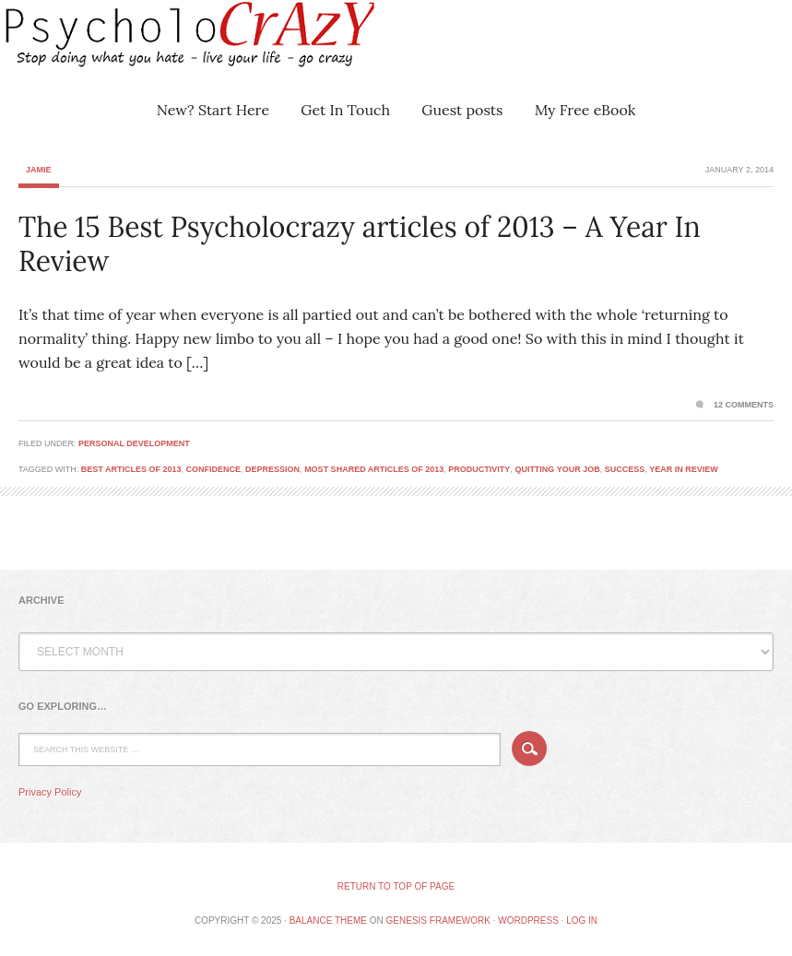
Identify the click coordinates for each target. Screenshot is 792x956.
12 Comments (744, 404)
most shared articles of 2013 (373, 469)
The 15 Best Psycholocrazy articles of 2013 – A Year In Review (359, 244)
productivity (479, 469)
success (625, 469)
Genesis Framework (438, 920)
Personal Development (134, 443)
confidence (214, 469)
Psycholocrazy (161, 46)
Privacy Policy (49, 791)
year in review (683, 469)
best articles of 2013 (131, 469)
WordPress (528, 920)
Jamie (39, 169)
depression (272, 469)
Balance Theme (328, 920)
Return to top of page (396, 886)
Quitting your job (556, 469)
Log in (581, 920)
